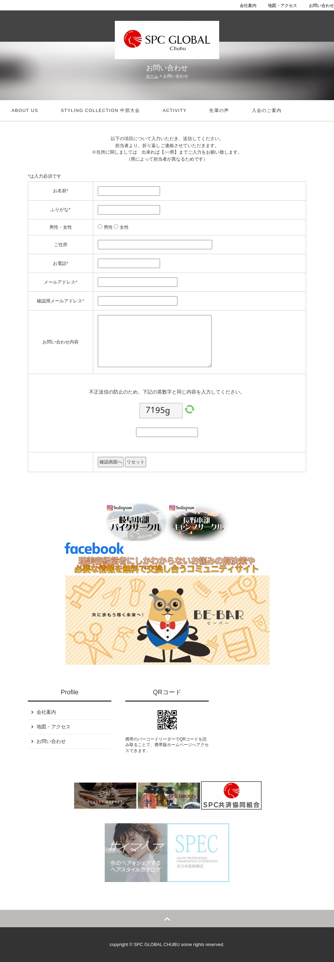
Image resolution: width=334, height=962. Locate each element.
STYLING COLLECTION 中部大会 (100, 110)
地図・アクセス (282, 5)
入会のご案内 (267, 110)
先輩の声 (219, 110)
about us (24, 110)
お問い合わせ (321, 5)
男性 (107, 227)
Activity (174, 110)
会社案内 (248, 5)
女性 (123, 227)
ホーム (152, 76)
